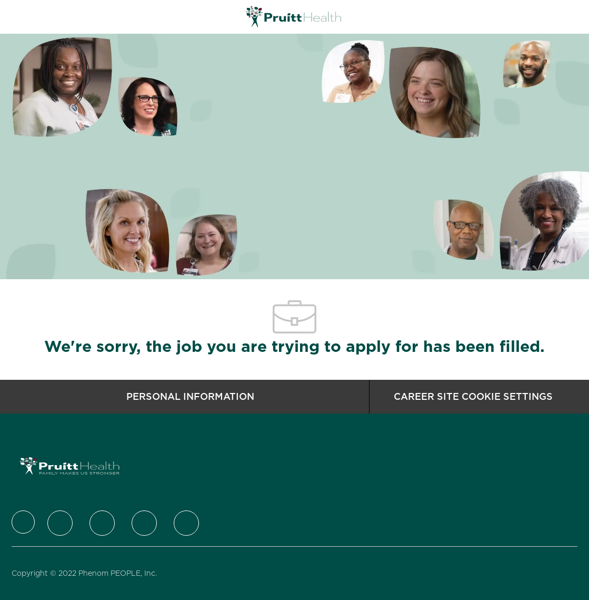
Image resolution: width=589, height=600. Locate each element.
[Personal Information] (190, 397)
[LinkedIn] (102, 523)
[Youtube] (186, 523)
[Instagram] (144, 523)
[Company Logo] (293, 16)
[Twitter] (60, 523)
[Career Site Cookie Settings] (473, 397)
